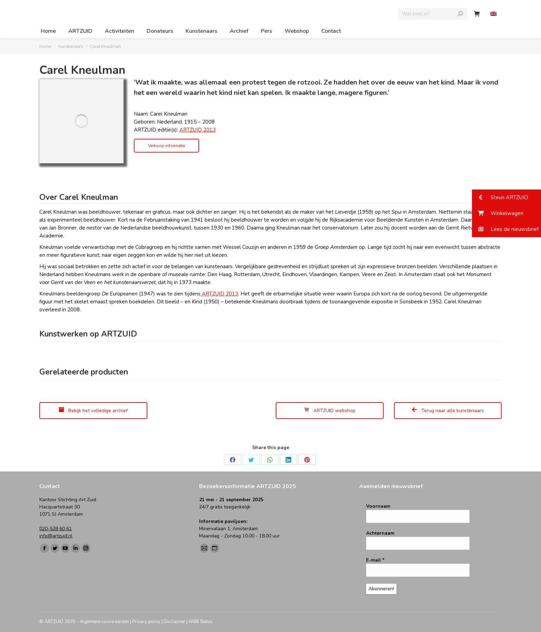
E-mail (375, 560)
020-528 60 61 (55, 528)
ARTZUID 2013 (197, 129)
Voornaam (378, 506)
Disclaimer (174, 622)
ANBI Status (200, 622)
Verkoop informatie (166, 145)
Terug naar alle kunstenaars (448, 410)
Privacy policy (146, 622)
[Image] (81, 121)
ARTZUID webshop (329, 410)
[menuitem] (494, 14)
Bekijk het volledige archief (93, 410)
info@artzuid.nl (55, 536)
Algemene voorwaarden (104, 622)
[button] (506, 197)
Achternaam (380, 533)
